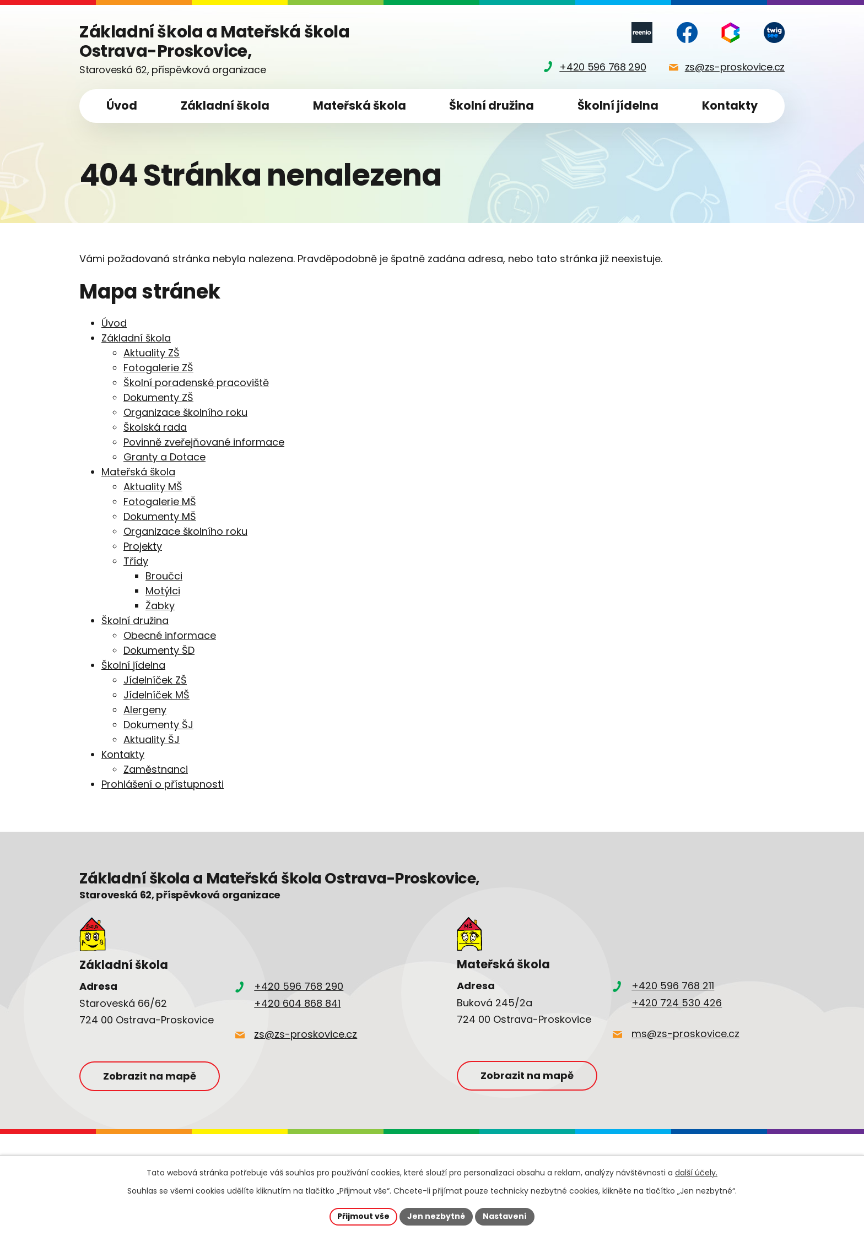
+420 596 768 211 (672, 986)
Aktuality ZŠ (151, 353)
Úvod (121, 105)
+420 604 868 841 (297, 1003)
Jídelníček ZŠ (155, 680)
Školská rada (155, 427)
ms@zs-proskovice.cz (685, 1033)
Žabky (160, 605)
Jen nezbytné (436, 1216)
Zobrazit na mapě (149, 1076)
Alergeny (144, 710)
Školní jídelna (617, 105)
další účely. (696, 1172)
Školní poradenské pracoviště (196, 382)
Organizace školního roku (185, 412)
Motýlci (162, 591)
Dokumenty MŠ (159, 516)
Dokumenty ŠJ (158, 724)
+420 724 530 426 (676, 1003)
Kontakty (730, 105)
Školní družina (491, 105)
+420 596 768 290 (298, 986)
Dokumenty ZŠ (158, 397)
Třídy (135, 561)
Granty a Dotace (164, 457)
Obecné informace (169, 635)
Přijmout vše (363, 1216)
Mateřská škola (359, 105)
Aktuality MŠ (152, 487)
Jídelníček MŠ (156, 695)
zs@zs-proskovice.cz (305, 1034)
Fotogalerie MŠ (159, 501)
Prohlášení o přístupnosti (162, 784)
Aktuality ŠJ (151, 739)
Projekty (142, 546)
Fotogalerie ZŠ (158, 368)
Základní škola (225, 105)
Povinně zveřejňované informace (203, 442)
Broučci (163, 576)
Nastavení (505, 1216)
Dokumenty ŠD (159, 650)
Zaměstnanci (155, 769)
